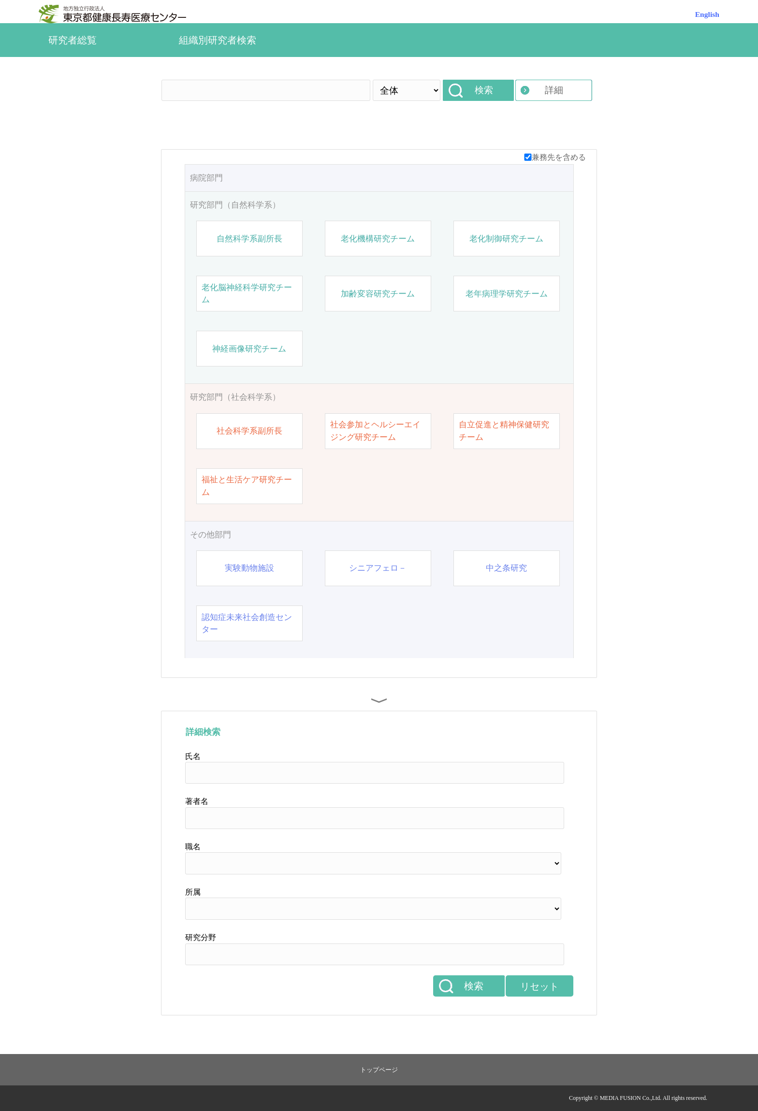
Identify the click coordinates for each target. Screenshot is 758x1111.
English (707, 14)
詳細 (554, 90)
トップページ (379, 1069)
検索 (484, 90)
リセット (539, 986)
